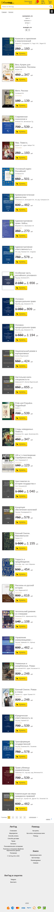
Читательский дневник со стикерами (25, 612)
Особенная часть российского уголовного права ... (26, 275)
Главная (4, 12)
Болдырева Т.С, (27, 43)
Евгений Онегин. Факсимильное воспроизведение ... (24, 535)
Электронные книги (36, 855)
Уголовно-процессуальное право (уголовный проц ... (25, 301)
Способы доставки (13, 838)
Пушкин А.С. (19, 538)
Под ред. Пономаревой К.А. (23, 512)
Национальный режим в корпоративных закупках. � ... (26, 353)
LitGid (27, 903)
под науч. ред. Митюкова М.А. (34, 772)
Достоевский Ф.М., (20, 668)
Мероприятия (13, 833)
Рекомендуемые (36, 860)
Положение (13, 853)
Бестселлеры (36, 858)
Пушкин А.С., (19, 694)
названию (27, 20)
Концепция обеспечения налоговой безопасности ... (26, 509)
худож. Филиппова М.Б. (31, 434)
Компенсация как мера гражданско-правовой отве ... (25, 796)
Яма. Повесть (21, 143)
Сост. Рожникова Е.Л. (21, 460)
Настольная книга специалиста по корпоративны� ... (23, 379)
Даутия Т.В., (35, 798)
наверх (48, 819)
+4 (19, 45)
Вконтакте (13, 882)
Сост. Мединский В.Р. (21, 590)
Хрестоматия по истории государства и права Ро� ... (25, 483)
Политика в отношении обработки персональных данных (13, 849)
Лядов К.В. (42, 43)
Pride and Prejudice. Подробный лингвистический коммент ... (24, 406)
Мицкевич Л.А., (19, 226)
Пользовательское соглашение (13, 846)
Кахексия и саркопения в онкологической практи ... (25, 41)
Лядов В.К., (18, 43)
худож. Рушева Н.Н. (29, 694)
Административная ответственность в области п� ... (23, 249)
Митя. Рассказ (21, 91)
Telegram (13, 879)
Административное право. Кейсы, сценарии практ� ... (24, 223)
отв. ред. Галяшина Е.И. (42, 199)
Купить (22, 53)
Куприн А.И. (18, 69)
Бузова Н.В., (28, 798)
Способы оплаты (13, 836)
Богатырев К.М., (29, 199)
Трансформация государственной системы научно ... (23, 744)
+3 (18, 45)
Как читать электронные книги (36, 833)
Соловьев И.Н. (19, 93)
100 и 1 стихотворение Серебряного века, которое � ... (25, 457)
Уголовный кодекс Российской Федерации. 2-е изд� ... (25, 172)
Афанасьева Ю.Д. (31, 616)
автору (27, 23)
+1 (15, 45)
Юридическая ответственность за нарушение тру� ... (24, 718)
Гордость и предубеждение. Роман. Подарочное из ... (25, 563)
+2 (17, 45)
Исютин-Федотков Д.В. (22, 356)
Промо (13, 841)
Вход (30, 3)
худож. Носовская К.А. (33, 668)
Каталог (11, 12)
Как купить (36, 830)
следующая (32, 817)
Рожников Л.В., (19, 434)
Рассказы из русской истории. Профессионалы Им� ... (25, 589)
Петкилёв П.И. (43, 798)
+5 (21, 45)
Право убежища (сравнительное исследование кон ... (24, 770)
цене (26, 18)
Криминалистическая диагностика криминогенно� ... (24, 197)
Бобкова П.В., (19, 121)
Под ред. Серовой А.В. (22, 720)
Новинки (35, 863)
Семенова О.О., (20, 772)
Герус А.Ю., (35, 43)
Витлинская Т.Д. (28, 121)
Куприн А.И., (19, 145)
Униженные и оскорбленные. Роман (25, 664)
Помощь (35, 836)
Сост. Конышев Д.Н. (21, 486)
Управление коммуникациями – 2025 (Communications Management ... (25, 641)
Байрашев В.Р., (19, 382)
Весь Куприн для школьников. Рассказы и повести (25, 67)
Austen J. (18, 408)
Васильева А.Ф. (29, 226)
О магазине (13, 830)
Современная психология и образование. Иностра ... (25, 120)
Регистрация (28, 1)
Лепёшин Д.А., (19, 798)
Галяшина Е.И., (19, 199)
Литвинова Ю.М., (20, 616)
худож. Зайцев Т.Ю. (29, 145)
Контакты (13, 844)
